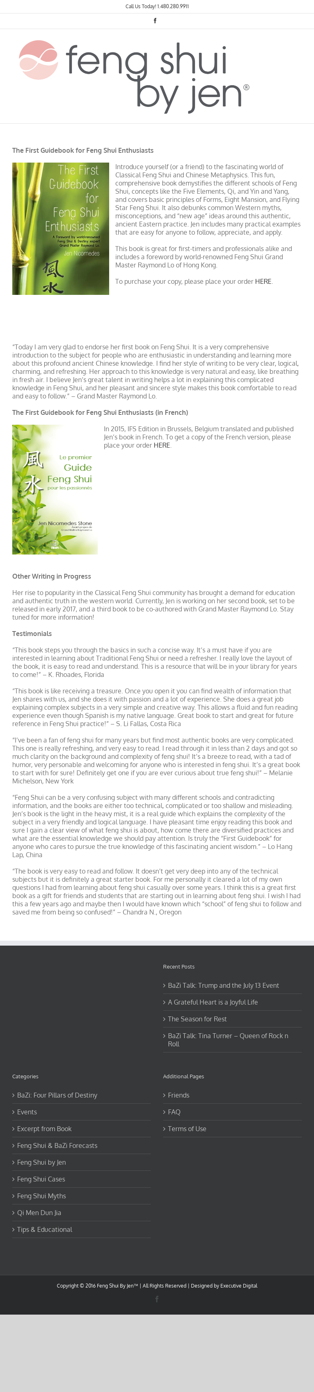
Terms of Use (187, 1129)
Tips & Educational (44, 1229)
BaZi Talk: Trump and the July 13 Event (223, 985)
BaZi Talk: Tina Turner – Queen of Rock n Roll (228, 1040)
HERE (263, 281)
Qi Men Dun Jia (39, 1213)
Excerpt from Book (44, 1129)
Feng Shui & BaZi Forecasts (57, 1145)
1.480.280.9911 (173, 6)
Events (27, 1112)
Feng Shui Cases (41, 1179)
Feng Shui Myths (41, 1196)
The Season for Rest (197, 1019)
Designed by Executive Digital (224, 1286)
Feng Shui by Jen (41, 1162)
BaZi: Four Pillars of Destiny (57, 1095)
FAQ (174, 1112)
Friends (178, 1095)
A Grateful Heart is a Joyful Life (213, 1002)
